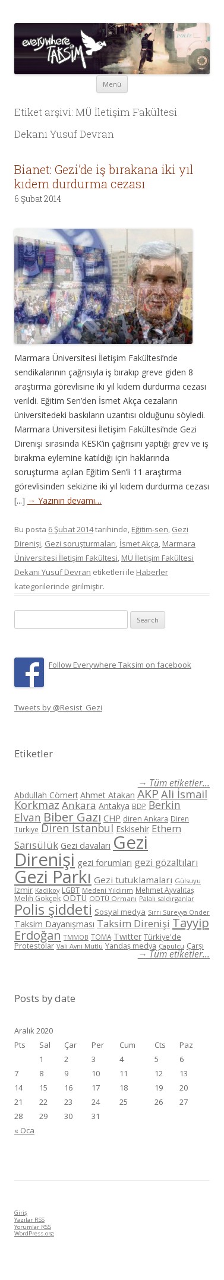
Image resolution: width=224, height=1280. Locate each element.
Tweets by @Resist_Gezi (58, 707)
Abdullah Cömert (46, 795)
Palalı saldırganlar (166, 898)
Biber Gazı (72, 816)
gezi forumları (104, 862)
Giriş (20, 1212)
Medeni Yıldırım (107, 890)
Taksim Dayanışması (54, 924)
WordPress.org (34, 1233)
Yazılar (29, 1220)
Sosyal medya (120, 911)
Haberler (152, 572)
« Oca (24, 1130)
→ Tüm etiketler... (174, 783)
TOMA (101, 936)
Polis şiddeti (53, 909)
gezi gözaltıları (166, 862)
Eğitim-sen (149, 529)
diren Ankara (145, 819)
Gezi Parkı (53, 876)
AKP (148, 794)
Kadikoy (47, 890)
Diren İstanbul (77, 828)
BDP (139, 806)
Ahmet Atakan (107, 795)
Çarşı (195, 945)
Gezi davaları (86, 845)
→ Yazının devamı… (64, 500)
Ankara (79, 805)
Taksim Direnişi (133, 923)
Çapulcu (171, 945)
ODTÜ (75, 897)
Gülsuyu (188, 880)
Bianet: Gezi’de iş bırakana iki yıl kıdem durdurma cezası (104, 176)
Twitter (127, 936)
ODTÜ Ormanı (113, 898)
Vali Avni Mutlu (79, 945)
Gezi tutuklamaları (133, 880)
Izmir (23, 889)
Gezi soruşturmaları (80, 543)
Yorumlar (32, 1227)
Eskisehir (132, 829)
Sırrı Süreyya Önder (179, 912)
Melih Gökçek (37, 898)
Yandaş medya (130, 946)
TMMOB (76, 937)
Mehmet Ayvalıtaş (164, 890)
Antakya (114, 805)
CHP (112, 818)
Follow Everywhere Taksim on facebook (120, 664)
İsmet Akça (139, 543)
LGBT (71, 890)
